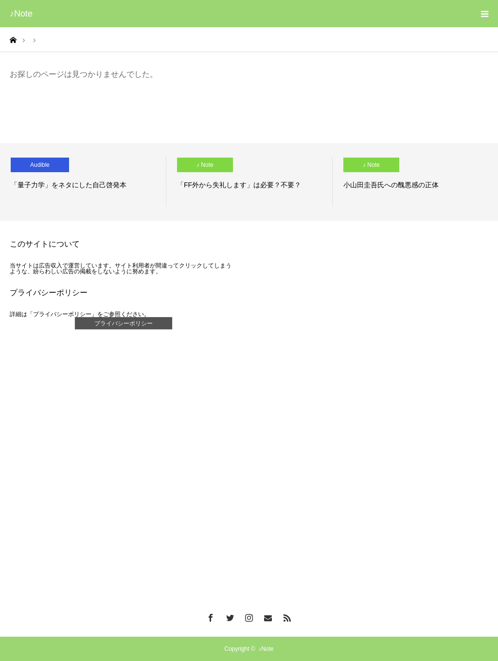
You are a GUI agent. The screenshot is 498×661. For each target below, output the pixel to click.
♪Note (21, 13)
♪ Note (204, 164)
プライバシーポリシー (123, 323)
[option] (83, 182)
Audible (40, 164)
